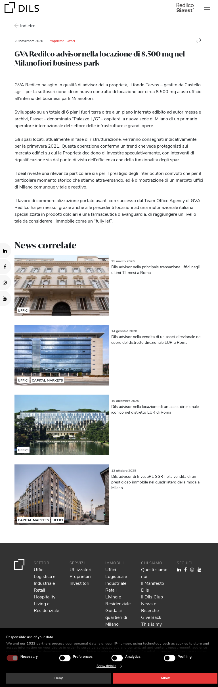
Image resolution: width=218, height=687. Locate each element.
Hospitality (44, 597)
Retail (39, 590)
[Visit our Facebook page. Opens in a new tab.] (5, 266)
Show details (106, 666)
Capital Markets (47, 380)
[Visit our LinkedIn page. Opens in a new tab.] (5, 250)
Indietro (27, 25)
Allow (165, 678)
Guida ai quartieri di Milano (116, 617)
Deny (58, 678)
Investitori (79, 583)
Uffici (71, 40)
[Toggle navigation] (206, 7)
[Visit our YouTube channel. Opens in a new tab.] (5, 298)
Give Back (151, 617)
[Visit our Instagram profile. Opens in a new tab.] (5, 282)
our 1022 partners (35, 643)
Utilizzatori (80, 569)
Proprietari (56, 40)
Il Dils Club (152, 597)
